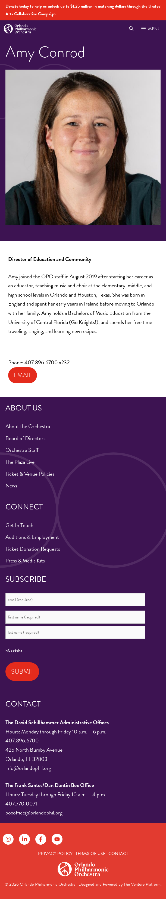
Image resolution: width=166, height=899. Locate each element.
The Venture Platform (142, 884)
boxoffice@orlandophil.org (33, 812)
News (11, 485)
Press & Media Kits (25, 560)
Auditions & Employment (32, 537)
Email (23, 375)
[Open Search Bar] (131, 28)
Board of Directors (25, 438)
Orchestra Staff (22, 450)
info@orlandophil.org (28, 768)
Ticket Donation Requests (32, 549)
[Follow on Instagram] (8, 839)
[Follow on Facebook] (40, 839)
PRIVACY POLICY (55, 853)
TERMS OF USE (90, 853)
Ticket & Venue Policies (29, 474)
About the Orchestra (27, 426)
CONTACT (118, 853)
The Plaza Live (20, 462)
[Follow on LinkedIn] (24, 839)
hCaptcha (13, 650)
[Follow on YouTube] (57, 839)
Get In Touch (19, 525)
